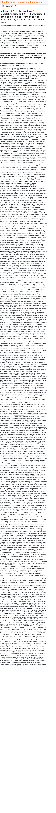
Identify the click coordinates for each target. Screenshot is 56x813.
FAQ (4, 28)
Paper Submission (7, 25)
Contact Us (5, 32)
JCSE (5, 2)
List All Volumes (7, 17)
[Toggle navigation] (12, 9)
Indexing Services (7, 14)
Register (52, 79)
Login (31, 80)
